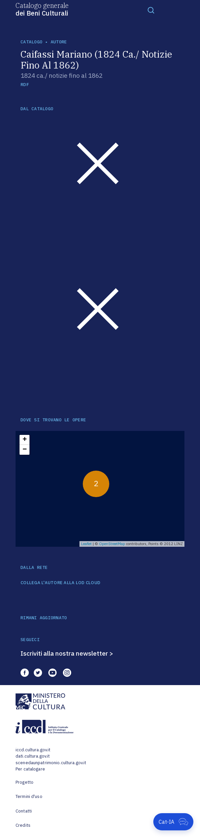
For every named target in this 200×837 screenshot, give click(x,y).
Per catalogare (30, 769)
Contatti (24, 811)
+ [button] (25, 440)
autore (59, 42)
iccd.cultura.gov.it (33, 750)
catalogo (31, 42)
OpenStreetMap (112, 543)
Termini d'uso (29, 796)
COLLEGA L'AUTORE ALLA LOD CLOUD (60, 582)
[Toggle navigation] (151, 10)
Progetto (24, 782)
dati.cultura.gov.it (33, 756)
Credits (23, 825)
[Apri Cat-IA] (173, 821)
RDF (25, 84)
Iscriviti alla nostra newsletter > (67, 653)
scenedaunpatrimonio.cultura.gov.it (51, 763)
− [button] (25, 450)
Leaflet (86, 543)
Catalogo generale (42, 9)
